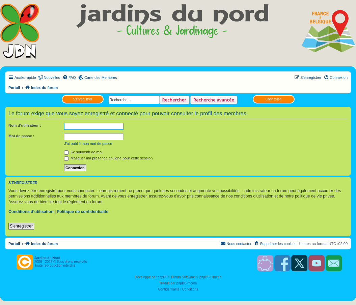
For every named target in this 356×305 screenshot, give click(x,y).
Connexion (274, 99)
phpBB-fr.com (186, 283)
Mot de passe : (21, 136)
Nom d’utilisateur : (24, 125)
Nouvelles (52, 77)
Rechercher (174, 100)
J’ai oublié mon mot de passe (88, 144)
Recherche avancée (213, 100)
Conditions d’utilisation (30, 211)
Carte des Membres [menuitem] (100, 77)
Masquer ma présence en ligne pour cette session (108, 158)
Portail (14, 88)
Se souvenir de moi (83, 152)
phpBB (163, 277)
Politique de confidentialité (82, 211)
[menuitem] (69, 77)
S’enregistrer (82, 99)
